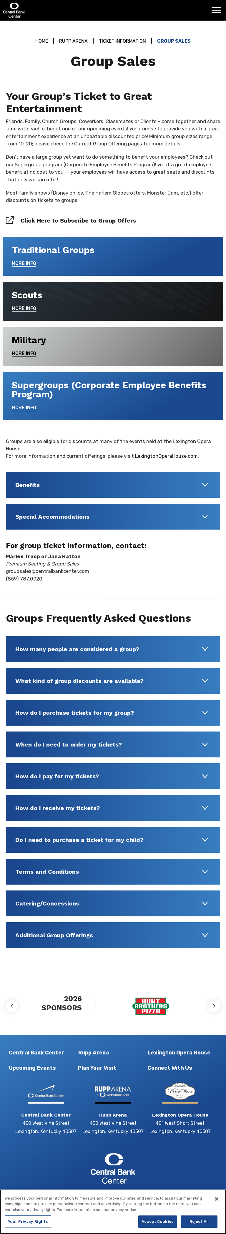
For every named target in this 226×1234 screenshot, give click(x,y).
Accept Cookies (158, 1225)
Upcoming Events (32, 1068)
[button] (12, 1006)
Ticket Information (122, 41)
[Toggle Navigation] (218, 12)
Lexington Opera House (179, 1052)
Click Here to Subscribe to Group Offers (78, 220)
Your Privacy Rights (28, 1225)
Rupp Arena (73, 41)
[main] (113, 499)
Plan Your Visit (97, 1068)
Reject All (199, 1225)
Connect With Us (169, 1068)
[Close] (216, 1202)
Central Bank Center (34, 10)
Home (41, 41)
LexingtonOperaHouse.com (166, 456)
